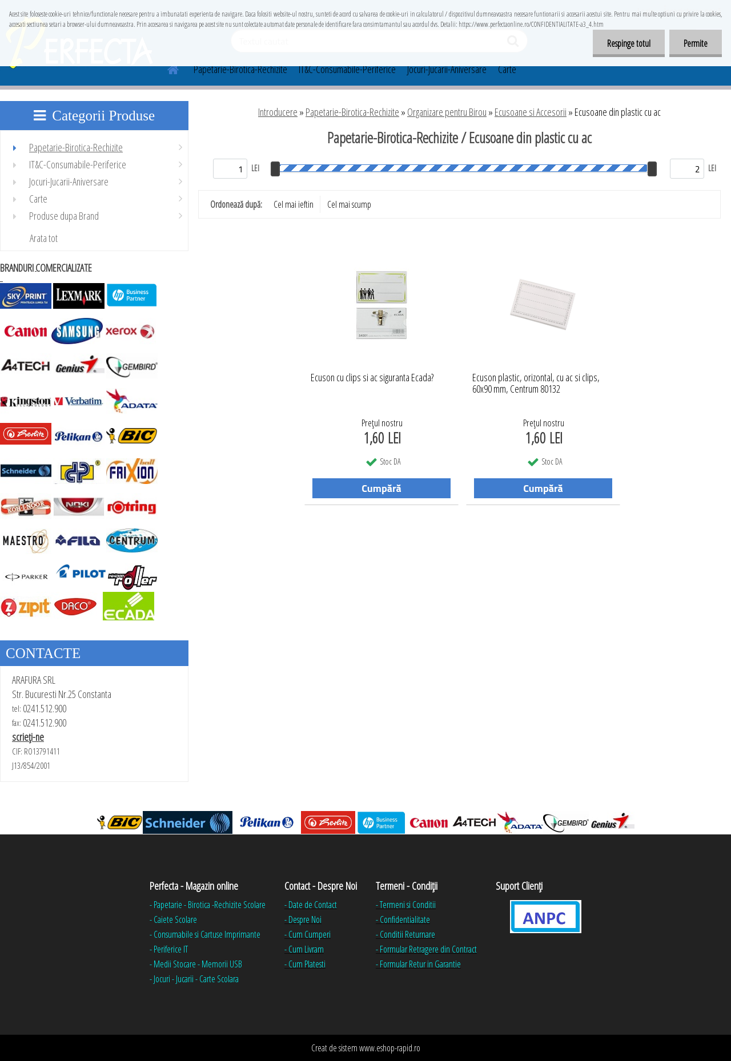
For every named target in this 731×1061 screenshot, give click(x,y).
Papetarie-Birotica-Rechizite (240, 69)
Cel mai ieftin (294, 204)
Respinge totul (628, 43)
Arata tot (44, 238)
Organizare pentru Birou (447, 112)
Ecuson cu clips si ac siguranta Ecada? (372, 378)
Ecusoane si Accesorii (531, 112)
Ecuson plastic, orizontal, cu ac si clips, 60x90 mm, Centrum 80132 (536, 384)
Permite (696, 43)
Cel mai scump (349, 204)
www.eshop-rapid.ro (389, 1048)
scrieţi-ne (28, 737)
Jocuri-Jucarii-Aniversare (447, 69)
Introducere (278, 112)
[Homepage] (166, 68)
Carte (507, 69)
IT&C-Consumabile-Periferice (347, 69)
